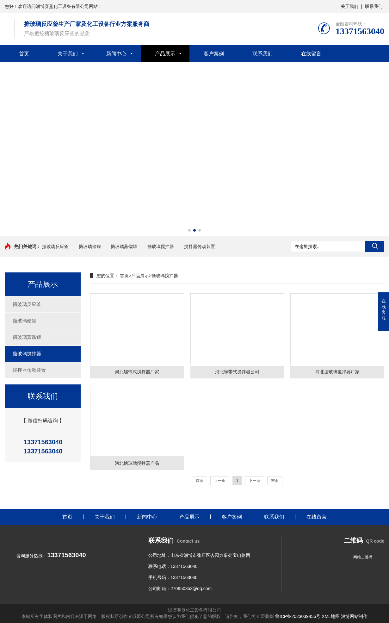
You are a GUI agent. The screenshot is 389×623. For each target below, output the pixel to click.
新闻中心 (116, 53)
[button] (189, 230)
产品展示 (165, 53)
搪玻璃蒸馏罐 (124, 246)
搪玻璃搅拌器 (160, 246)
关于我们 (349, 6)
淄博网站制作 (354, 616)
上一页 (219, 480)
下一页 (254, 480)
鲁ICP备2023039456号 (297, 616)
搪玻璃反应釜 (55, 246)
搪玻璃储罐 (90, 246)
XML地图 (331, 616)
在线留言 (311, 53)
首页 (24, 53)
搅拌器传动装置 (199, 246)
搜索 (374, 246)
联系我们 (374, 6)
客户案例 (214, 53)
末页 (275, 480)
